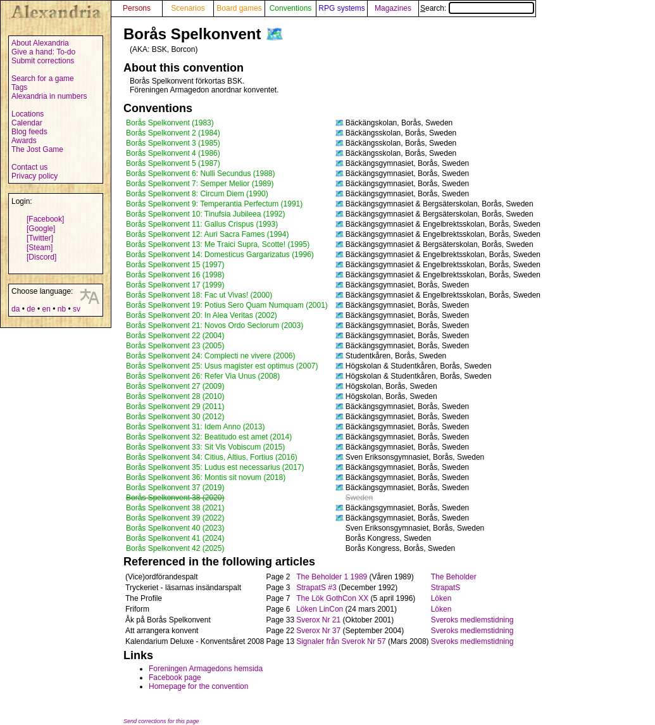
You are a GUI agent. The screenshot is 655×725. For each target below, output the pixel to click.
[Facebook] (45, 219)
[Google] (41, 228)
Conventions (291, 8)
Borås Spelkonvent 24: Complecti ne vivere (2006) (210, 355)
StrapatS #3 (316, 587)
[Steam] (40, 247)
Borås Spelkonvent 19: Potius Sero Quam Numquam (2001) (227, 305)
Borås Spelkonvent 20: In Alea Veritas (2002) (201, 315)
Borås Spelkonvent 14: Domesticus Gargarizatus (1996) (220, 254)
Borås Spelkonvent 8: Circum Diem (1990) (197, 193)
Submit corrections (42, 60)
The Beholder (454, 576)
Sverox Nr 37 (318, 630)
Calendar (26, 122)
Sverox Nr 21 (318, 619)
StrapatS (446, 587)
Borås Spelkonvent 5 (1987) (173, 163)
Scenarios (187, 8)
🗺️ (274, 33)
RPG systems (341, 8)
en (46, 309)
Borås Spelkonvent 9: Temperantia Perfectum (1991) (214, 203)
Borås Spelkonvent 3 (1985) (173, 143)
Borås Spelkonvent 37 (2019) (175, 487)
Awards (24, 140)
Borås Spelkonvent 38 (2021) (175, 507)
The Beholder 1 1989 (331, 576)
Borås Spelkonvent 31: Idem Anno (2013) (195, 426)
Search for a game (42, 78)
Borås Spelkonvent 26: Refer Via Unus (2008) (203, 376)
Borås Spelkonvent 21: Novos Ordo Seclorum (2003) (214, 325)
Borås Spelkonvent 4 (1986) (173, 153)
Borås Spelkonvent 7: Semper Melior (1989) (199, 183)
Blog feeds (29, 131)
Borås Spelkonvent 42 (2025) (175, 548)
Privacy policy (34, 176)
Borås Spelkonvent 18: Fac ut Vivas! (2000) (199, 295)
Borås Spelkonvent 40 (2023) (175, 528)
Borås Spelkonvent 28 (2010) (175, 396)
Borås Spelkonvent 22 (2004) (175, 335)
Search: (477, 8)
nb (62, 309)
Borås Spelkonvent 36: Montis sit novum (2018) (205, 477)
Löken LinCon (319, 609)
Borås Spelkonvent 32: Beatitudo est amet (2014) (209, 436)
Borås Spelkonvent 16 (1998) (175, 274)
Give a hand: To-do (43, 51)
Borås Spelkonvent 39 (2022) (175, 518)
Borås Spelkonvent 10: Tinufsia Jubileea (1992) (205, 214)
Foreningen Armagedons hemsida (206, 668)
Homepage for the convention (198, 686)
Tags (19, 87)
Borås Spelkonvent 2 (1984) (173, 133)
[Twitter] (40, 238)
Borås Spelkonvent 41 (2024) (175, 538)
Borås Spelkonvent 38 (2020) (175, 497)
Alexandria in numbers (49, 96)
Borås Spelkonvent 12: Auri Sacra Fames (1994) (207, 234)
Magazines (393, 8)
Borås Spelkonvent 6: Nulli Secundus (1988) (200, 173)
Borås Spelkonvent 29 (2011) (175, 406)
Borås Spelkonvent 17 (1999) (175, 285)
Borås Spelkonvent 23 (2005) (175, 345)
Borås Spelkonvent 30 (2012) (175, 416)
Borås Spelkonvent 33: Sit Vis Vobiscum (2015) (205, 447)
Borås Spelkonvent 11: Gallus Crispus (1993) (202, 224)
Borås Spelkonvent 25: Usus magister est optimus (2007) (222, 366)
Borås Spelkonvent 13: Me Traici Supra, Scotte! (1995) (217, 244)
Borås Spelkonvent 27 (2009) (175, 386)
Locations (27, 114)
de (31, 309)
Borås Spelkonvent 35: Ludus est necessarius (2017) (215, 467)
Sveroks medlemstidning (472, 619)
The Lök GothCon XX (332, 598)
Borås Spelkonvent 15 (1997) (175, 264)
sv (76, 309)
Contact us (29, 167)
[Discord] (41, 257)
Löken (441, 598)
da (15, 309)
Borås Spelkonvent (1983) (170, 122)
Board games (238, 8)
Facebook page (175, 677)
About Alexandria (40, 43)
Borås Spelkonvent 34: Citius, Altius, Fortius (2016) (211, 457)
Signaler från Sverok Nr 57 (340, 641)
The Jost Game (37, 149)
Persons (137, 8)
